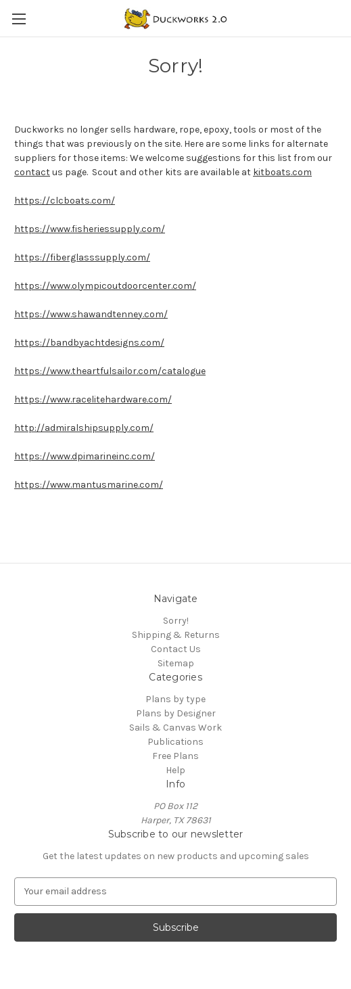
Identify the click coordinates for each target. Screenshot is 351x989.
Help (175, 770)
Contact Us (176, 649)
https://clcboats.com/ (64, 200)
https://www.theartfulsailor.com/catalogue (110, 371)
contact (32, 172)
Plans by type (175, 699)
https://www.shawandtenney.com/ (91, 314)
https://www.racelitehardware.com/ (93, 399)
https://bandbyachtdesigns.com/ (89, 342)
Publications (175, 742)
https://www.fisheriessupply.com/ (89, 229)
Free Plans (175, 756)
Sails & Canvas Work (175, 727)
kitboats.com (282, 172)
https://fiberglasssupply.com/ (82, 257)
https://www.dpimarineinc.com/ (84, 456)
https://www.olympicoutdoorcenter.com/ (105, 286)
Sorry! (176, 620)
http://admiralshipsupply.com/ (84, 428)
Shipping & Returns (176, 635)
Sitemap (176, 663)
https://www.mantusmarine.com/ (88, 484)
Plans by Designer (176, 713)
